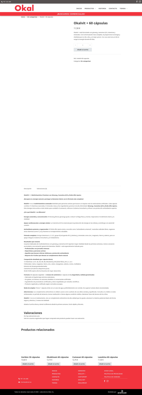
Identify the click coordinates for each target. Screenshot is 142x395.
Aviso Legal (108, 371)
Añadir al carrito (82, 50)
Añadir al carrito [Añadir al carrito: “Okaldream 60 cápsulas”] (53, 364)
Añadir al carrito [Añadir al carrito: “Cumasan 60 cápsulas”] (79, 364)
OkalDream (82, 383)
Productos (89, 8)
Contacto (113, 8)
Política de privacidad (113, 374)
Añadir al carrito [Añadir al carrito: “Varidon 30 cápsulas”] (28, 364)
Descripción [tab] (27, 188)
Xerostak (81, 371)
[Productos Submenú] (95, 8)
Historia (102, 8)
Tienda (123, 8)
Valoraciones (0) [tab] (42, 188)
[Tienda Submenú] (127, 8)
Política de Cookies (112, 377)
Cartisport (82, 377)
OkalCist (81, 380)
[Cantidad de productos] (82, 45)
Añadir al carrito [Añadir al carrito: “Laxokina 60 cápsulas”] (104, 364)
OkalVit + (81, 374)
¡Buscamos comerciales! (71, 14)
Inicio (79, 8)
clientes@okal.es (25, 382)
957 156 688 (6, 2)
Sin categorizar (32, 17)
